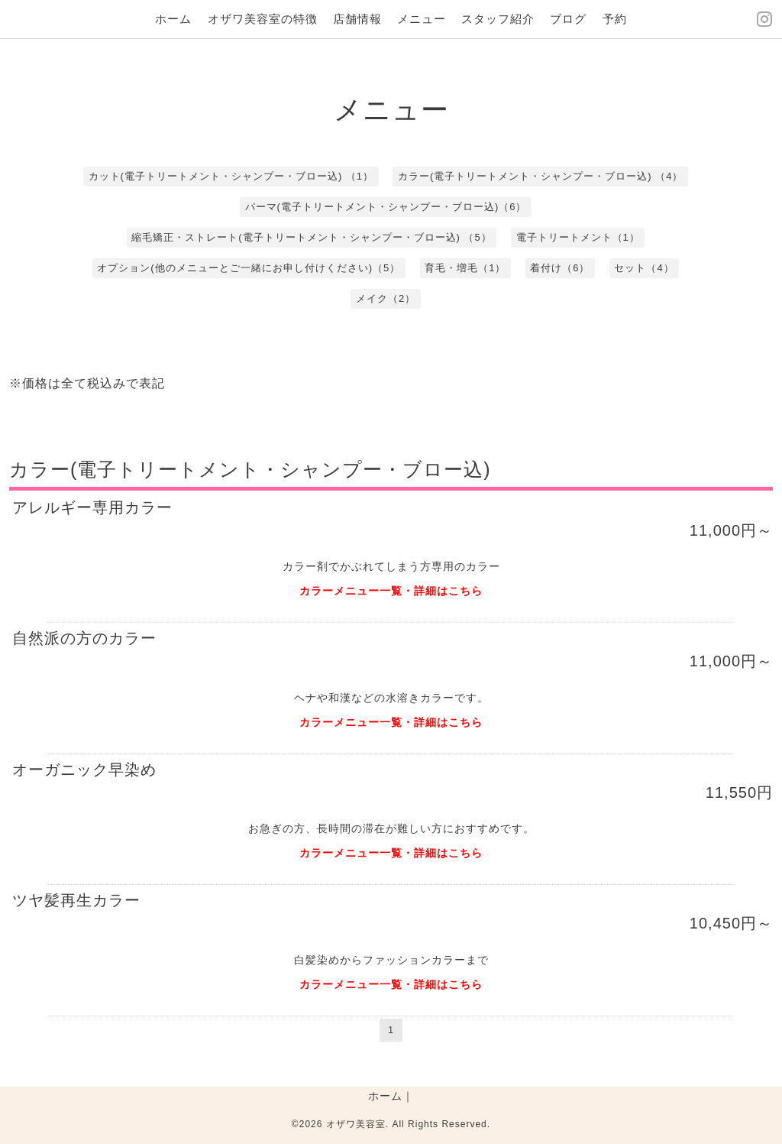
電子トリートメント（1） (578, 237)
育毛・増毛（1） (465, 268)
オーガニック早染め (84, 769)
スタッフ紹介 (498, 18)
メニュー (421, 18)
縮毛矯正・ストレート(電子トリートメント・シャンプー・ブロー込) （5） (311, 237)
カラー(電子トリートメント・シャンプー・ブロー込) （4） (540, 176)
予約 (615, 18)
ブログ (568, 18)
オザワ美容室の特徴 (263, 18)
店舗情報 (357, 18)
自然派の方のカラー (84, 638)
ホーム (173, 18)
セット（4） (644, 268)
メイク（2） (385, 298)
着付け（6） (560, 268)
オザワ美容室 (356, 1124)
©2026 (309, 1124)
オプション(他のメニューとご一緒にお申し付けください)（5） (248, 268)
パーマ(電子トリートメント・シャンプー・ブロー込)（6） (386, 206)
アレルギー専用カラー (92, 507)
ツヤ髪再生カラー (76, 900)
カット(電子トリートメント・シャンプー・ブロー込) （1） (231, 176)
